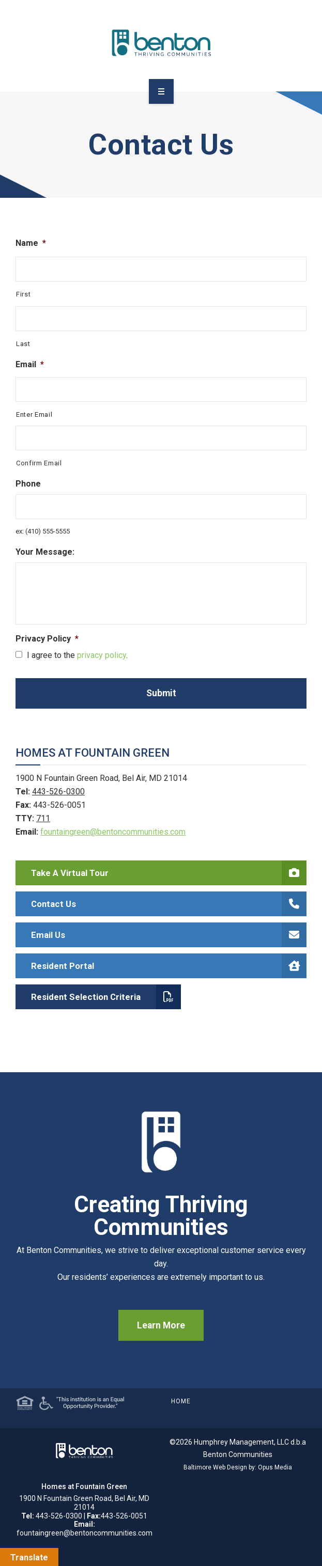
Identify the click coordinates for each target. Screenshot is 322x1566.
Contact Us (168, 903)
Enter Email (34, 414)
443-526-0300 (58, 791)
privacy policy (101, 655)
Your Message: (45, 552)
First (23, 294)
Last (23, 344)
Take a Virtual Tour (168, 872)
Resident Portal (168, 965)
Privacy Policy (47, 639)
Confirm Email (39, 463)
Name (31, 243)
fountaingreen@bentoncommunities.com (113, 832)
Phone (28, 484)
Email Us (168, 934)
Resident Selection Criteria (106, 996)
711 (43, 818)
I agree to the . (77, 655)
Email (30, 364)
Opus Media (275, 1467)
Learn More (161, 1325)
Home (181, 1401)
